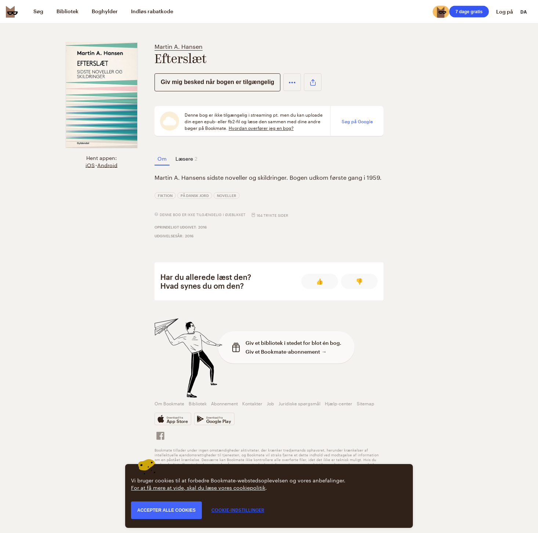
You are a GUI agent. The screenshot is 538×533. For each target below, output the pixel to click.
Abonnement (224, 402)
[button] (292, 82)
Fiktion (165, 195)
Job (270, 402)
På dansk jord (195, 195)
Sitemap (365, 402)
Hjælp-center (338, 402)
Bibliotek (198, 402)
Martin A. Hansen (179, 45)
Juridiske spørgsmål (299, 402)
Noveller (226, 195)
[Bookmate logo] (12, 12)
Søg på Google (357, 121)
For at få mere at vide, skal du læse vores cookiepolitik (198, 487)
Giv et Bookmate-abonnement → (286, 351)
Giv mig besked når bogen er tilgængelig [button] (217, 82)
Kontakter (252, 402)
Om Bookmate (169, 402)
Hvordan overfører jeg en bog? (261, 127)
